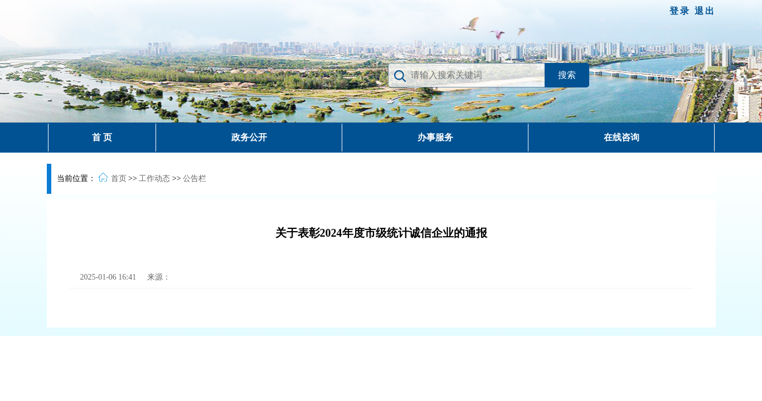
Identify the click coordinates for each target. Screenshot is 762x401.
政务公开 (249, 137)
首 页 (102, 137)
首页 (119, 178)
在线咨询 (621, 137)
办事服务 (435, 137)
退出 (705, 11)
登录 (682, 11)
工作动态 (154, 178)
